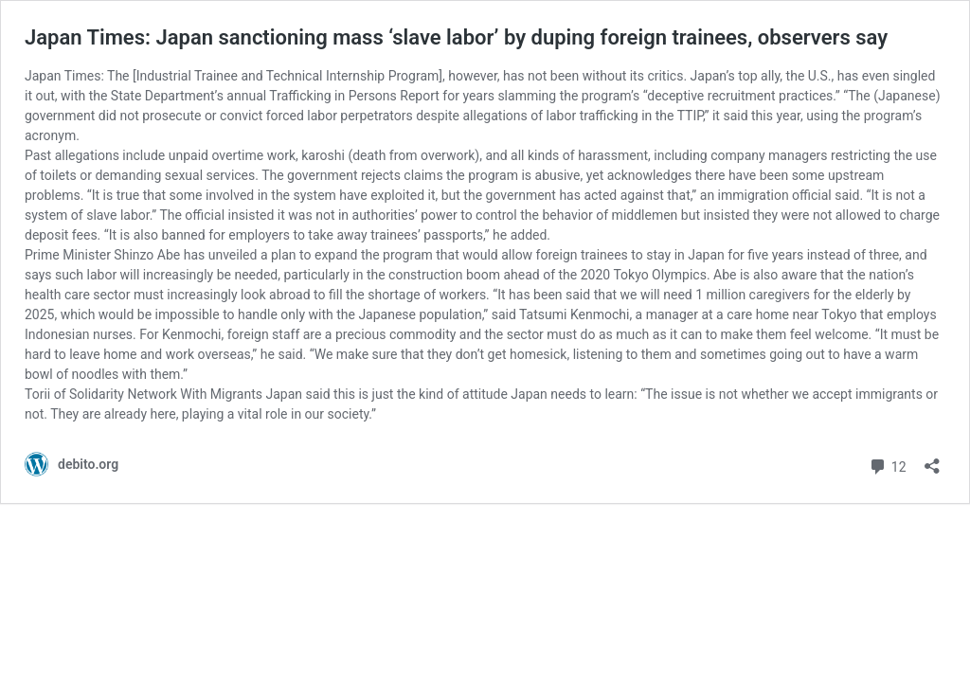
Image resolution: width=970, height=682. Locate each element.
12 (887, 464)
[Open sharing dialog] (932, 460)
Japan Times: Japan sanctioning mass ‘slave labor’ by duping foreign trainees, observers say (456, 37)
